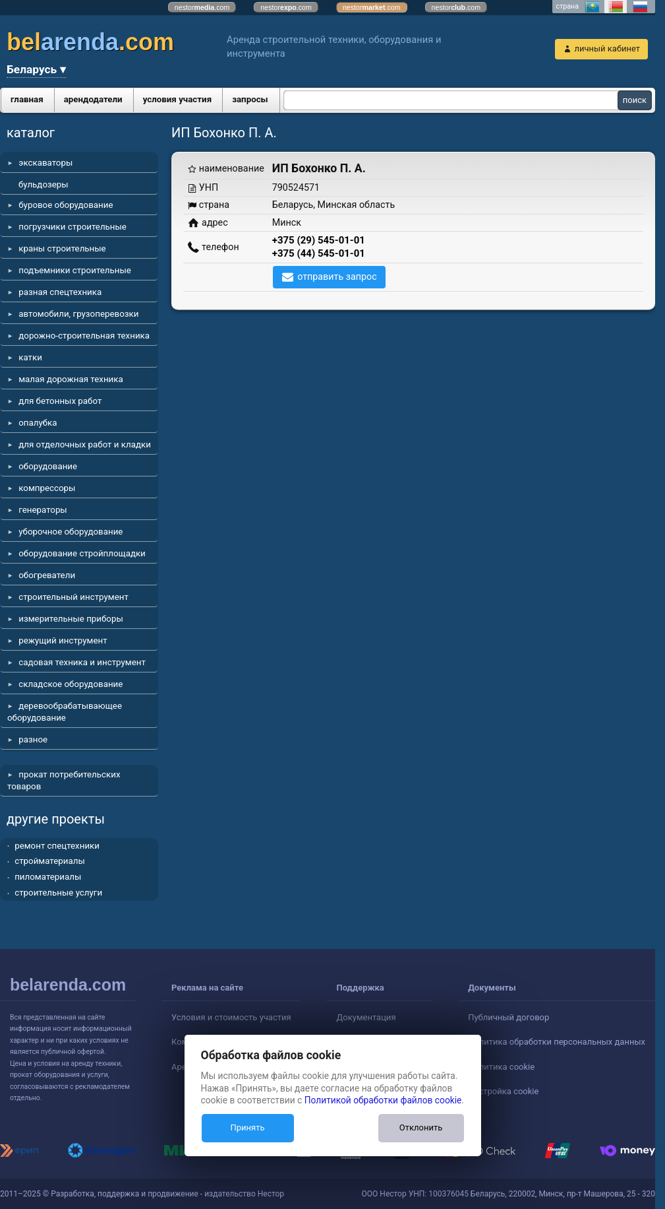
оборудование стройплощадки (82, 553)
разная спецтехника (59, 292)
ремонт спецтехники (57, 846)
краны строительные (61, 248)
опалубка (37, 423)
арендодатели (93, 99)
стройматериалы (49, 861)
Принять (247, 1127)
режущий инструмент (62, 640)
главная (27, 99)
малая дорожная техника (70, 379)
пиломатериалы (47, 877)
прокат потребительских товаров (64, 780)
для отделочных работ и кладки (84, 444)
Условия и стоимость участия (231, 1017)
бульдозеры (43, 184)
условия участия (177, 99)
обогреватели (46, 575)
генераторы (42, 510)
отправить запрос (337, 276)
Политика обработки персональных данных (556, 1042)
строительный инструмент (73, 597)
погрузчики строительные (72, 227)
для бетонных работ (59, 401)
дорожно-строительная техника (84, 336)
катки (30, 357)
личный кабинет (607, 48)
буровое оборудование (65, 205)
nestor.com (202, 7)
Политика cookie (501, 1067)
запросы (250, 99)
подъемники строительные (74, 270)
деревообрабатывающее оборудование (64, 712)
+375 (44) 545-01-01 (318, 253)
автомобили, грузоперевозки (78, 314)
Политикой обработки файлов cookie (383, 1100)
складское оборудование (70, 684)
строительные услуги (58, 893)
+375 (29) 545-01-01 (318, 240)
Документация (366, 1017)
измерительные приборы (70, 619)
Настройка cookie (503, 1091)
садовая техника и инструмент (82, 662)
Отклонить (420, 1127)
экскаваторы (45, 163)
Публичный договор (508, 1017)
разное (32, 739)
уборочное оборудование (70, 532)
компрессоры (46, 488)
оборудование (47, 466)
